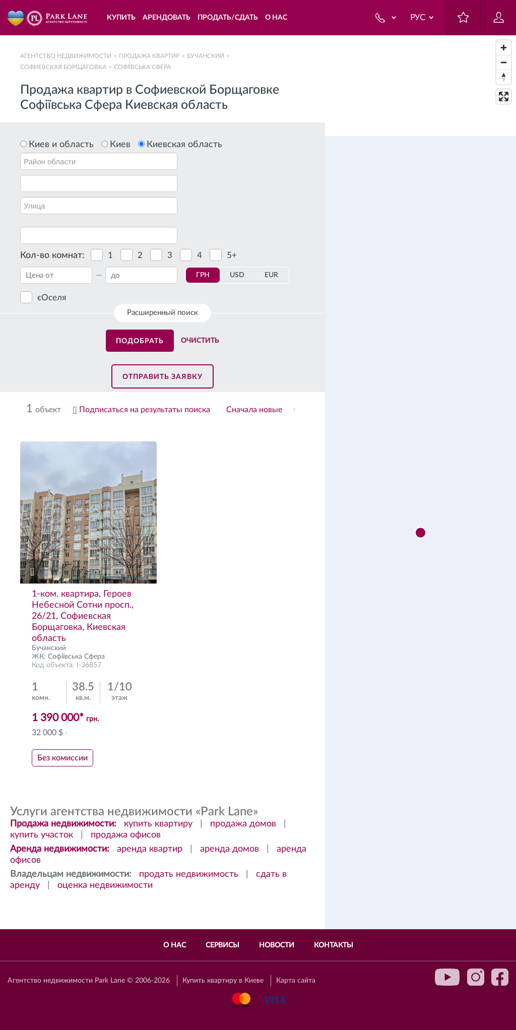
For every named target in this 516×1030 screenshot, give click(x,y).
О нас (174, 945)
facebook (499, 977)
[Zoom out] (503, 62)
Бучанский (205, 56)
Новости (276, 945)
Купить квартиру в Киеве (223, 980)
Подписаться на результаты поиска (144, 410)
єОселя (51, 297)
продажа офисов (126, 835)
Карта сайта (295, 980)
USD (237, 275)
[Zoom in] (503, 47)
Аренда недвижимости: (59, 849)
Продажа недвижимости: (63, 823)
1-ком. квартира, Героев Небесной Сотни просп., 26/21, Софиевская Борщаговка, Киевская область (83, 616)
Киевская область (184, 144)
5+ (232, 255)
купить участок (41, 835)
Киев (120, 144)
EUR (271, 275)
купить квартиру (158, 823)
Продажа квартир (149, 56)
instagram (475, 977)
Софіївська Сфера (76, 656)
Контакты (333, 945)
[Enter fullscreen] (503, 96)
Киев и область (61, 144)
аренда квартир (149, 849)
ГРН (203, 275)
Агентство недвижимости (65, 56)
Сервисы (222, 945)
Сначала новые (254, 410)
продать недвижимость (188, 874)
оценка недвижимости (105, 885)
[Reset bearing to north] (503, 77)
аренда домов (229, 849)
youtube (447, 977)
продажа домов (243, 823)
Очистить (200, 340)
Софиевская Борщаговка (63, 67)
